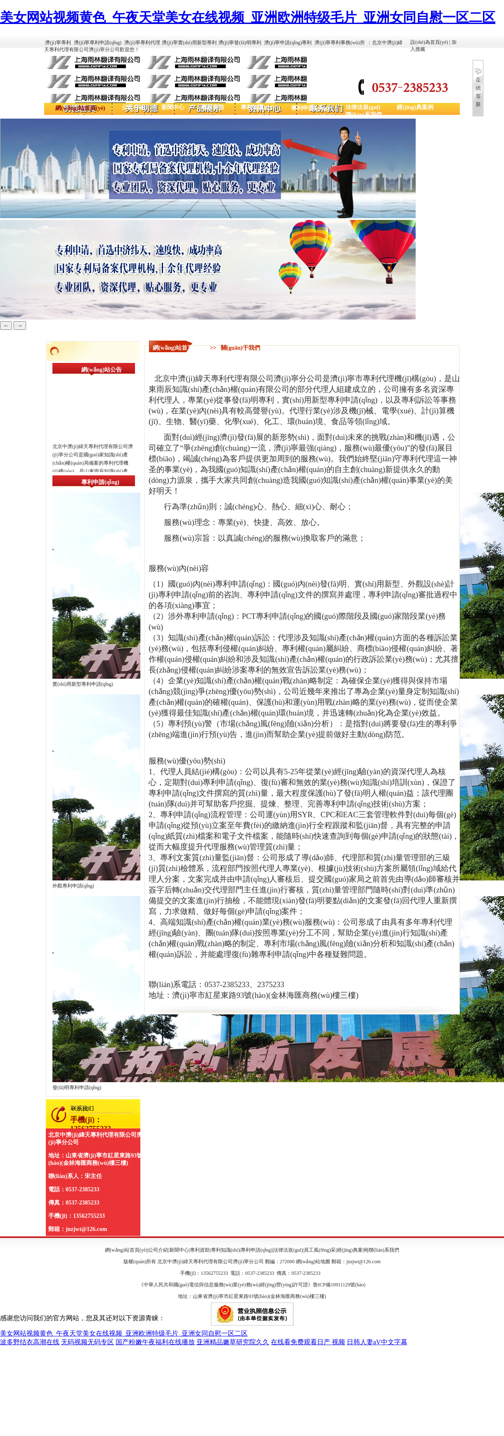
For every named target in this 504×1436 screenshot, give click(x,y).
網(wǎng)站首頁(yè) (80, 108)
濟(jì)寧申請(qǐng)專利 (288, 42)
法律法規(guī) (362, 107)
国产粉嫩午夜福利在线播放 (155, 1341)
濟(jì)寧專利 (58, 42)
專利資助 (212, 107)
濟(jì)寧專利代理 (142, 42)
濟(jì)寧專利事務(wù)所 (339, 42)
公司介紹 (133, 107)
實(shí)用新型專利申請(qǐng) (82, 684)
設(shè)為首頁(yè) (429, 42)
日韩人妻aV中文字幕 (377, 1341)
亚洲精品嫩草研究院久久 (232, 1341)
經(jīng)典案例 (415, 107)
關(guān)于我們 (240, 348)
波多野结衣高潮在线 (29, 1341)
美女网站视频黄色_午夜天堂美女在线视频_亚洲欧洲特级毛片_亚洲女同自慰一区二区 (247, 17)
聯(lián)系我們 (363, 115)
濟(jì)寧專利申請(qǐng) (98, 42)
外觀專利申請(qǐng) (73, 886)
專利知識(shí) (257, 107)
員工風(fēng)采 (320, 1250)
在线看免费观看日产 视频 (308, 1341)
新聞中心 (173, 107)
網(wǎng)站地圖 (313, 1261)
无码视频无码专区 (87, 1341)
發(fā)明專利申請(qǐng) (76, 1087)
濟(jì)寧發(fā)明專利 (239, 42)
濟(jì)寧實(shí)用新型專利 (189, 42)
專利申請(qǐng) (310, 108)
